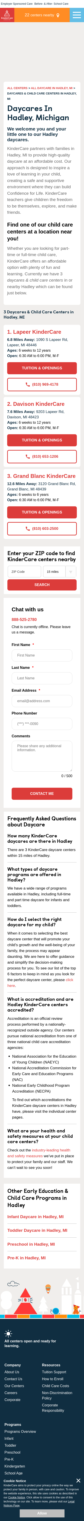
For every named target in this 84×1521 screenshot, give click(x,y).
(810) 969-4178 (42, 384)
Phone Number (42, 720)
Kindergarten (14, 1466)
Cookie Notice (16, 1497)
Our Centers (14, 1386)
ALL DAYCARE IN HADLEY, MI (52, 88)
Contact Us (13, 1379)
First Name (42, 652)
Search (42, 585)
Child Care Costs (55, 1386)
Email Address (42, 698)
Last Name (42, 675)
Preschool (12, 1452)
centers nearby (39, 15)
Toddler (10, 1445)
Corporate (12, 1400)
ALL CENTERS (17, 88)
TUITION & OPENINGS (42, 368)
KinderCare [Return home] (7, 15)
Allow (42, 1513)
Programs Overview (20, 1431)
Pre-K (9, 1459)
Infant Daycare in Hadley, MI (35, 1216)
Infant (8, 1438)
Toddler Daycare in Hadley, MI (37, 1230)
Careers (10, 1393)
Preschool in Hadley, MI (31, 1244)
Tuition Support (54, 1372)
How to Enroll (52, 1379)
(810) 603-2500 (42, 528)
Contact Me (42, 794)
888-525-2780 (24, 619)
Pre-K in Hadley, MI (26, 1258)
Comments (21, 736)
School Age (13, 1473)
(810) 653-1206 (42, 456)
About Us (11, 1372)
